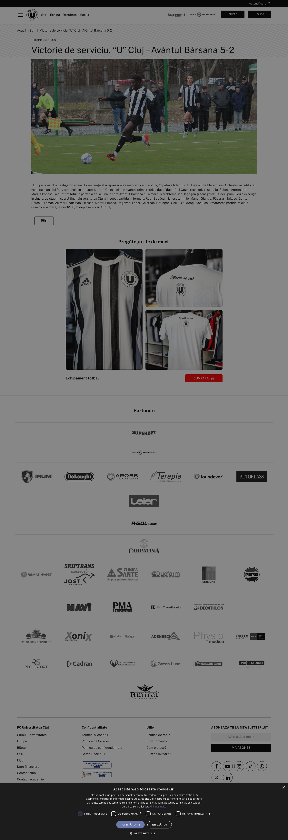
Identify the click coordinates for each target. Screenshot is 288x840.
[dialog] (144, 811)
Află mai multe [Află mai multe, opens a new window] (157, 806)
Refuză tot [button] (159, 824)
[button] (144, 833)
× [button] (283, 787)
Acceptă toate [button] (130, 824)
